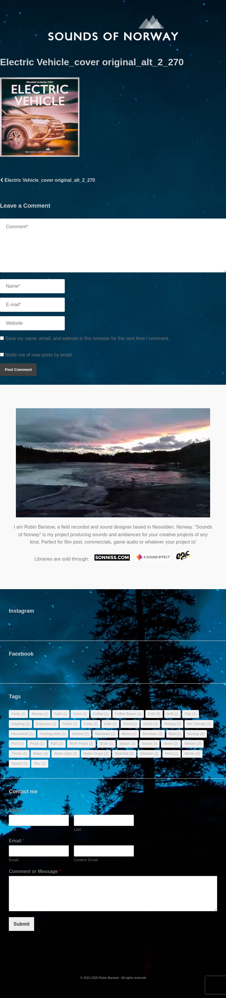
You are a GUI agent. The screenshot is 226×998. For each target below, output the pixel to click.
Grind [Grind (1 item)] (130, 724)
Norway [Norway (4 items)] (196, 734)
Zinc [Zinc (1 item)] (40, 764)
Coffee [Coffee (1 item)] (101, 714)
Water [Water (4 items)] (40, 754)
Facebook (21, 654)
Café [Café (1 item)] (60, 714)
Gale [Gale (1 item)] (110, 724)
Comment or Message (35, 871)
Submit (21, 924)
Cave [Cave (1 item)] (80, 714)
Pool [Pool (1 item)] (17, 744)
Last (77, 829)
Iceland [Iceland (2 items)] (80, 734)
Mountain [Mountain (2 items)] (152, 734)
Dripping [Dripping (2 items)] (20, 724)
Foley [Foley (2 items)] (91, 724)
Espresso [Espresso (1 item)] (46, 724)
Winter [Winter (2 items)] (192, 754)
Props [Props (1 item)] (37, 744)
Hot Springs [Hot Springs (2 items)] (199, 724)
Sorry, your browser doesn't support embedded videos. (113, 465)
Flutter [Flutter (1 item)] (70, 724)
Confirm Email (86, 860)
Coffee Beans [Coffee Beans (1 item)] (128, 714)
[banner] (113, 28)
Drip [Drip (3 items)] (190, 714)
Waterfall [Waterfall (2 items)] (124, 754)
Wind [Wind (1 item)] (171, 754)
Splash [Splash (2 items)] (127, 744)
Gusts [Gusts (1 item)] (150, 724)
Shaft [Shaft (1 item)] (106, 744)
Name (17, 810)
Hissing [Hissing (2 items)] (172, 724)
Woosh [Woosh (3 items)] (19, 764)
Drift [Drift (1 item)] (172, 714)
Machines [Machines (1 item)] (105, 734)
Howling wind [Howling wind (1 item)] (53, 734)
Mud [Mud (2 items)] (175, 734)
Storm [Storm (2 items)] (170, 744)
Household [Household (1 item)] (22, 734)
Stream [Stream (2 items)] (192, 744)
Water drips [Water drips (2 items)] (65, 754)
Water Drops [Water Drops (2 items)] (95, 754)
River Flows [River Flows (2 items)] (81, 744)
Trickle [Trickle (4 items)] (19, 754)
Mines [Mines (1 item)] (129, 734)
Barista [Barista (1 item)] (40, 714)
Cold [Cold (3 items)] (154, 714)
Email (16, 840)
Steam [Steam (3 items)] (149, 744)
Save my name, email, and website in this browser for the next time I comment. (87, 338)
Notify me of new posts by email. (39, 354)
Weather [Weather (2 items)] (149, 754)
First (12, 829)
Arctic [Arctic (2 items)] (18, 714)
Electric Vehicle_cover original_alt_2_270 (47, 180)
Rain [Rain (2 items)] (57, 744)
